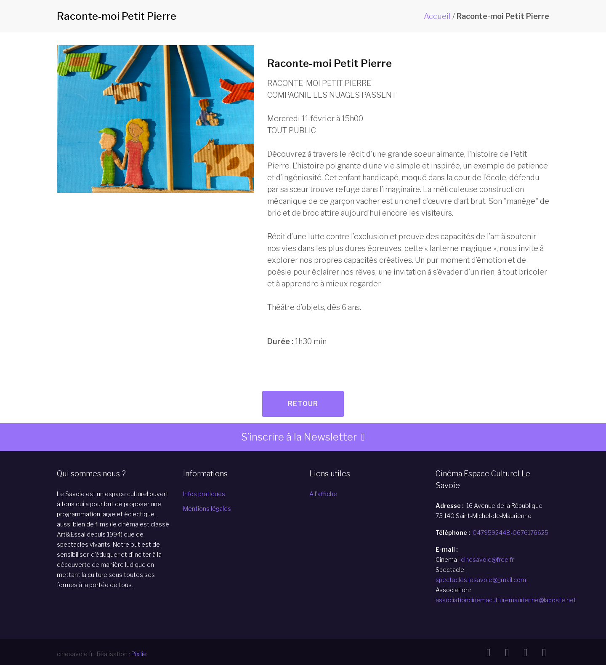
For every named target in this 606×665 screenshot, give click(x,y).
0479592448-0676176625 (510, 532)
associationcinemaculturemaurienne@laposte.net (506, 600)
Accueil (437, 16)
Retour (303, 404)
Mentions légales (207, 508)
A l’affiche (323, 493)
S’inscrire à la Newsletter (299, 437)
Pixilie (139, 653)
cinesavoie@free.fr (487, 559)
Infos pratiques (204, 493)
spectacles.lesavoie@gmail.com (481, 579)
